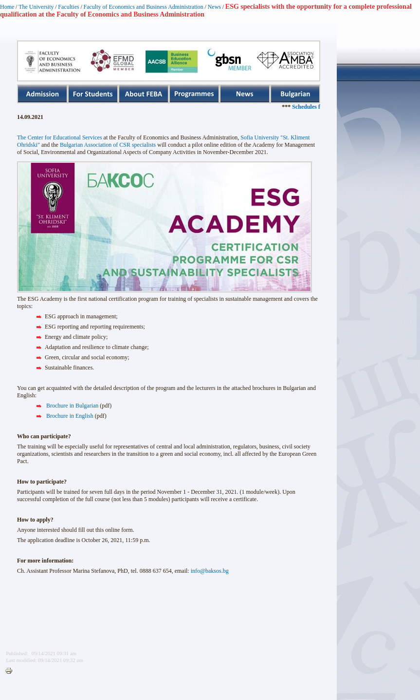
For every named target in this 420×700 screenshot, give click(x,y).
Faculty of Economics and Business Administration (143, 6)
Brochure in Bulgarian (72, 405)
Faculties (68, 6)
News (214, 6)
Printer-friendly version (11, 671)
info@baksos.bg (210, 570)
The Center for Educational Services (59, 137)
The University (36, 6)
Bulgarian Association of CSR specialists (108, 144)
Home (7, 6)
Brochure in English (69, 415)
